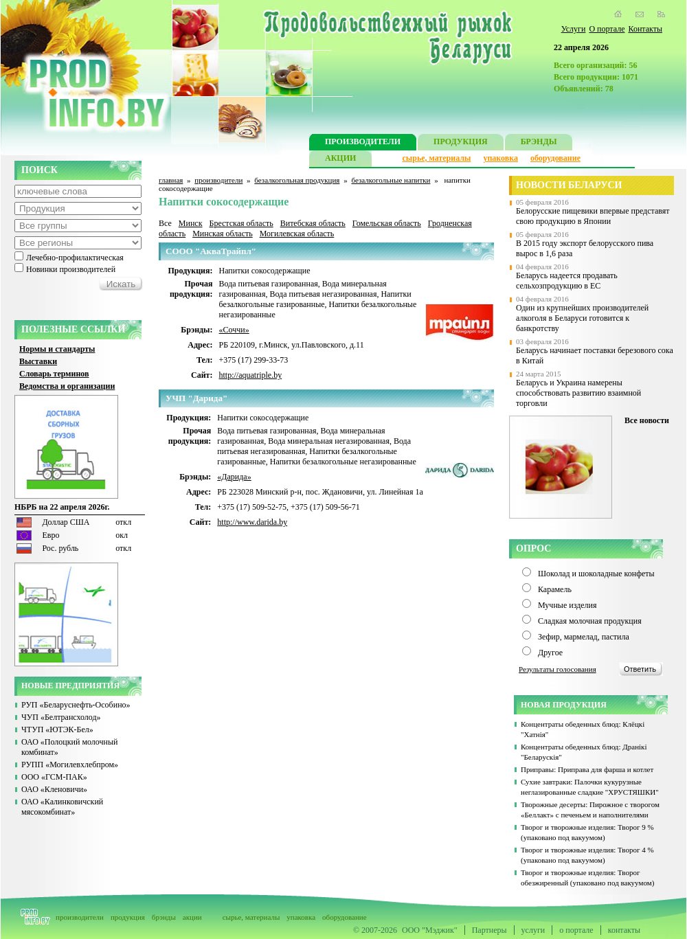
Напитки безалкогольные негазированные (343, 461)
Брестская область (241, 223)
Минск (191, 223)
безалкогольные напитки (390, 180)
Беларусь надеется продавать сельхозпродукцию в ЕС (567, 281)
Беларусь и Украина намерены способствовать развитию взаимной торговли (578, 393)
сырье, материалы (437, 158)
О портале (606, 29)
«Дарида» (234, 477)
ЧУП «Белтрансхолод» (61, 717)
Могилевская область (297, 233)
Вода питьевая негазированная (322, 294)
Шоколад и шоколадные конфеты (596, 573)
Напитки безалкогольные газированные (315, 299)
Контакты (645, 29)
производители (218, 180)
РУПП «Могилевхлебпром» (69, 764)
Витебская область (313, 223)
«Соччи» (234, 330)
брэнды (164, 917)
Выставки (38, 361)
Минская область (222, 233)
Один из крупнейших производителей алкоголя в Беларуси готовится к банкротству (582, 318)
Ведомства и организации (67, 386)
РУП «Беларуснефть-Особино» (76, 705)
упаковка (500, 158)
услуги (533, 930)
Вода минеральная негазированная (329, 441)
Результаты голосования (557, 669)
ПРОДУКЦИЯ (460, 143)
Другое (550, 652)
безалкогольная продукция (296, 180)
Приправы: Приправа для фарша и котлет (587, 769)
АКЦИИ (340, 159)
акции (192, 917)
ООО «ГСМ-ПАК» (54, 777)
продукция (128, 917)
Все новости (646, 420)
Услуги (573, 29)
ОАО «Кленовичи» (54, 789)
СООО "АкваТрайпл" (211, 251)
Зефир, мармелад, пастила (583, 637)
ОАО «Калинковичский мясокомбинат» (62, 807)
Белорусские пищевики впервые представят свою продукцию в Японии (593, 216)
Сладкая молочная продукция (590, 621)
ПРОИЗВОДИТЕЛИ (363, 143)
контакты (624, 930)
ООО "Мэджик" (430, 930)
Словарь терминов (54, 373)
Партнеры (489, 930)
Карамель (555, 589)
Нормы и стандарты (57, 349)
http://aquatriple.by (250, 375)
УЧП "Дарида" (196, 398)
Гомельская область (386, 223)
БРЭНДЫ (539, 143)
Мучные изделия (567, 605)
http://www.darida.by (252, 522)
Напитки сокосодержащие (265, 270)
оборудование (555, 158)
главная (171, 180)
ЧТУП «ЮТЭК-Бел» (57, 729)
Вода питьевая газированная (268, 284)
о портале (576, 930)
